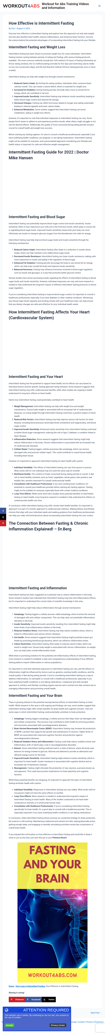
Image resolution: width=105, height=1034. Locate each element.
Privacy (89, 1022)
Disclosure (98, 1022)
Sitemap (72, 1022)
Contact (81, 1022)
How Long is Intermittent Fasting (30, 986)
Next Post (96, 1013)
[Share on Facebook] (33, 999)
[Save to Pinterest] (17, 999)
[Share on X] (49, 999)
